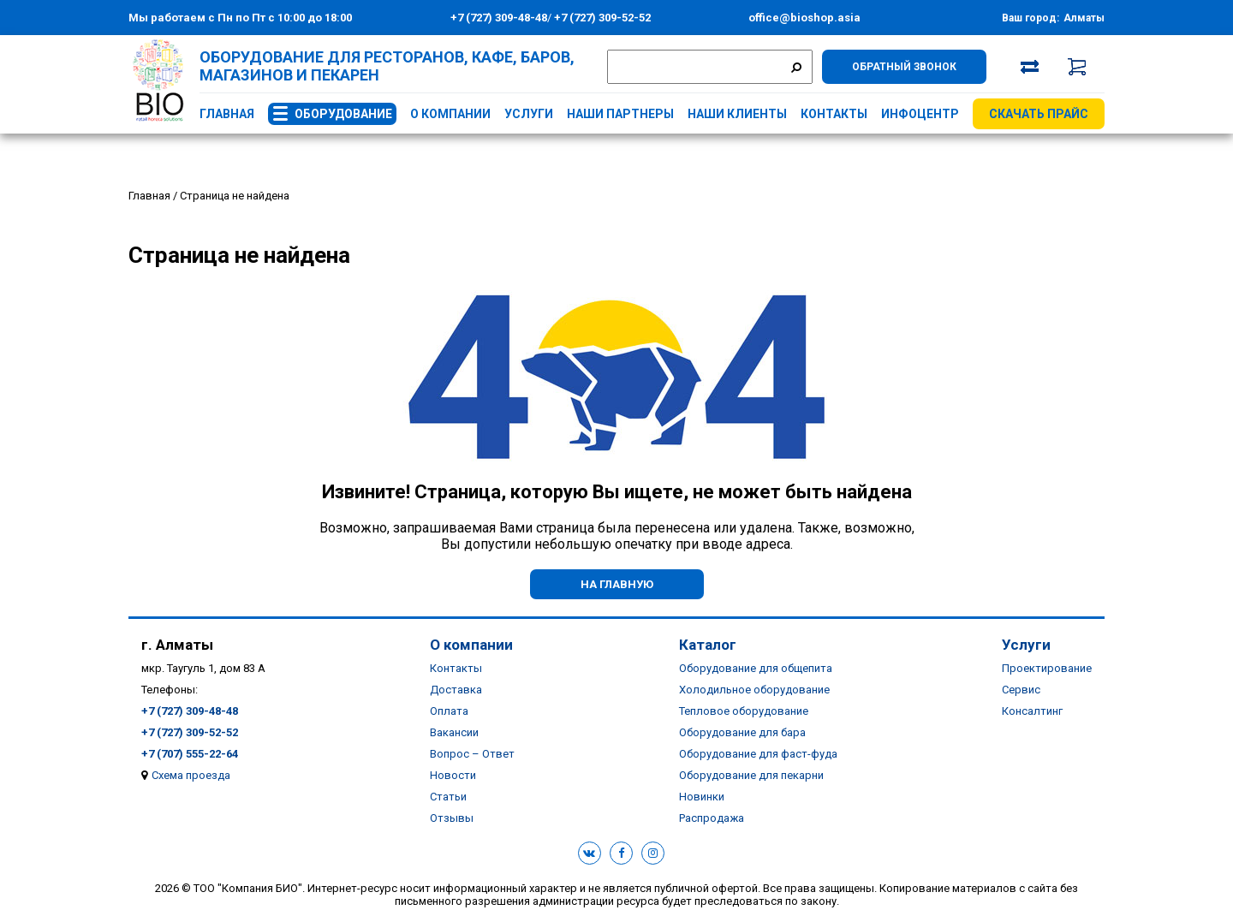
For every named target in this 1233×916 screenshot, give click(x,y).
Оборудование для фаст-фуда (758, 753)
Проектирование (1047, 668)
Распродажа (711, 818)
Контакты (834, 114)
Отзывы (452, 818)
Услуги (528, 114)
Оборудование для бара (742, 732)
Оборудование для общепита (755, 668)
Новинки (701, 796)
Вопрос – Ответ (472, 753)
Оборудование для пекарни (751, 775)
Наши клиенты (737, 114)
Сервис (1021, 689)
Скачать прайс (1038, 114)
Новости (453, 775)
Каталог (707, 644)
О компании (450, 114)
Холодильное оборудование (754, 689)
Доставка (456, 689)
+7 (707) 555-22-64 (189, 753)
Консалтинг (1032, 711)
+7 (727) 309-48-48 (498, 17)
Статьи (448, 796)
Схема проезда (191, 775)
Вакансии (454, 732)
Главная (227, 114)
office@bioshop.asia (804, 17)
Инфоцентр (920, 114)
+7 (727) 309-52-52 (601, 17)
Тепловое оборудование (743, 711)
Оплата (449, 711)
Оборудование (343, 114)
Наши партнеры (620, 114)
